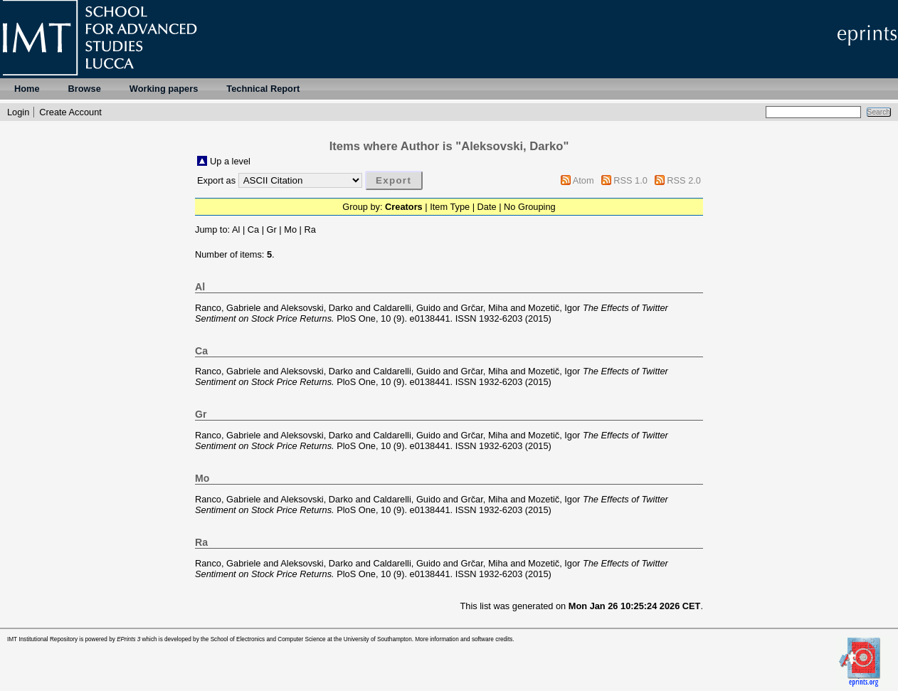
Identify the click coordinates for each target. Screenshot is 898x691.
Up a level (230, 161)
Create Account (70, 112)
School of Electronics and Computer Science (268, 639)
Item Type (450, 206)
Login (18, 112)
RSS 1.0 (630, 180)
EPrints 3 (128, 639)
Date (487, 206)
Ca (253, 229)
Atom (583, 180)
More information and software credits (463, 639)
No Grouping (530, 206)
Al (236, 229)
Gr (272, 229)
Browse (84, 88)
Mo (290, 229)
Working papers (164, 88)
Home (27, 88)
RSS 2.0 (684, 180)
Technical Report (263, 88)
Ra (309, 229)
